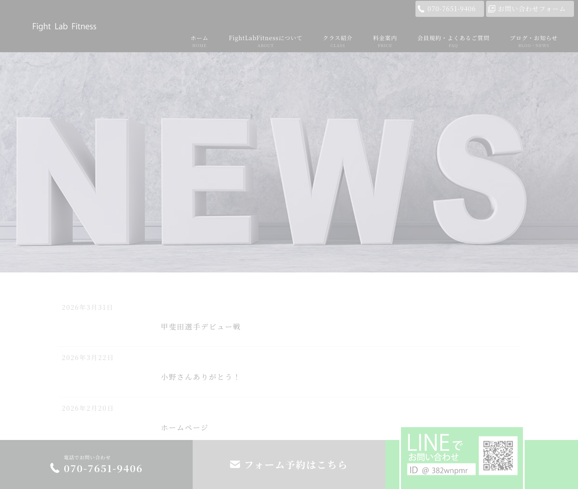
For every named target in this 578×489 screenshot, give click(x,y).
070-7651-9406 (451, 8)
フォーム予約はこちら (296, 464)
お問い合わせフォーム (532, 8)
